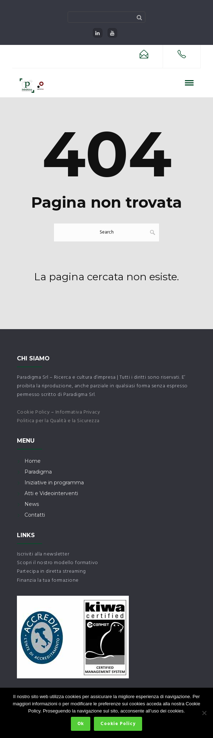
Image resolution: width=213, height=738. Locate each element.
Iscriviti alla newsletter (43, 554)
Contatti (34, 515)
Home (32, 461)
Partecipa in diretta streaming (51, 571)
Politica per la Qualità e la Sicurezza (58, 421)
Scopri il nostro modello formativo (57, 563)
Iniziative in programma (54, 482)
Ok (80, 724)
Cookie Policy (33, 412)
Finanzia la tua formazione (48, 580)
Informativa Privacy (77, 412)
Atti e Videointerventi (51, 493)
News (31, 504)
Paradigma (38, 472)
